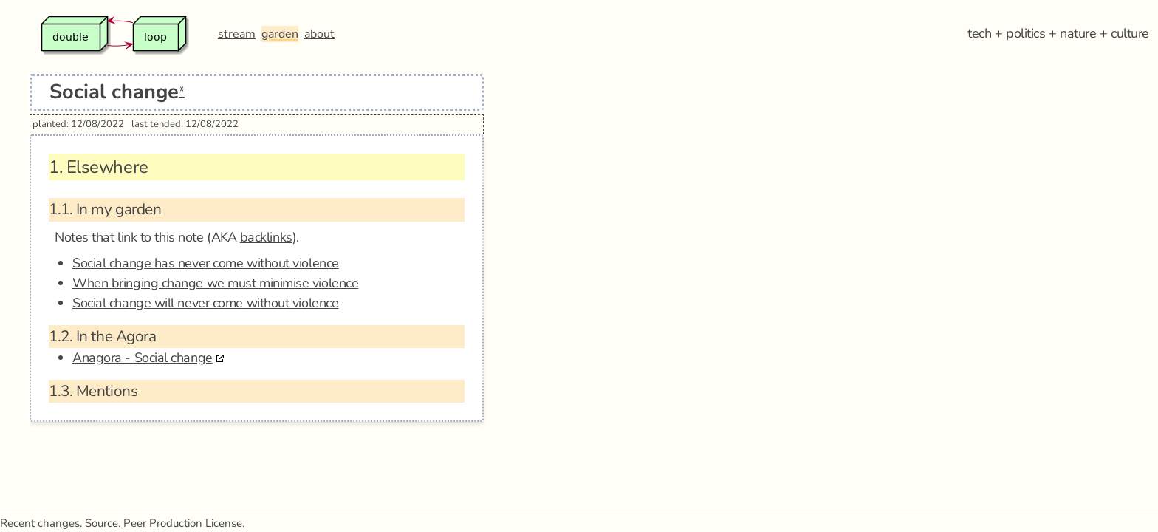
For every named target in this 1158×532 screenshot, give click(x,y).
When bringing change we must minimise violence (215, 283)
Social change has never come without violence (205, 263)
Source (101, 523)
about (319, 34)
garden (279, 34)
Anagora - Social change (142, 357)
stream (237, 34)
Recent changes (40, 523)
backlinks (266, 237)
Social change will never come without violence (205, 303)
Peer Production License (182, 523)
